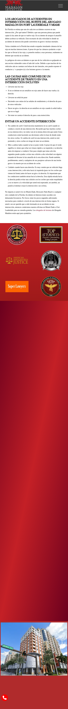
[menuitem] (59, 5)
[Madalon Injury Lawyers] (28, 5)
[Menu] (59, 5)
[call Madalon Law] (4, 697)
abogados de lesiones (44, 210)
